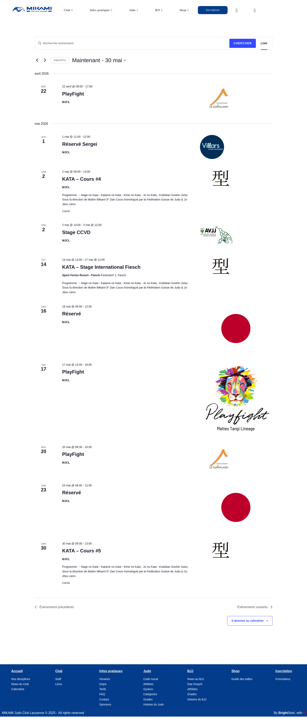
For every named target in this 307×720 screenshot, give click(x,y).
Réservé (71, 317)
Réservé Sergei (79, 147)
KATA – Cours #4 (81, 182)
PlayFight (73, 97)
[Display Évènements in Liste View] (264, 47)
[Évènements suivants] (45, 64)
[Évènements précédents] (37, 64)
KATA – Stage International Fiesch (101, 270)
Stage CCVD (76, 236)
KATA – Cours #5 (81, 554)
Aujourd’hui (60, 63)
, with (291, 716)
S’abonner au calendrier (247, 624)
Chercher (242, 46)
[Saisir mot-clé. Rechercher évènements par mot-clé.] (132, 47)
